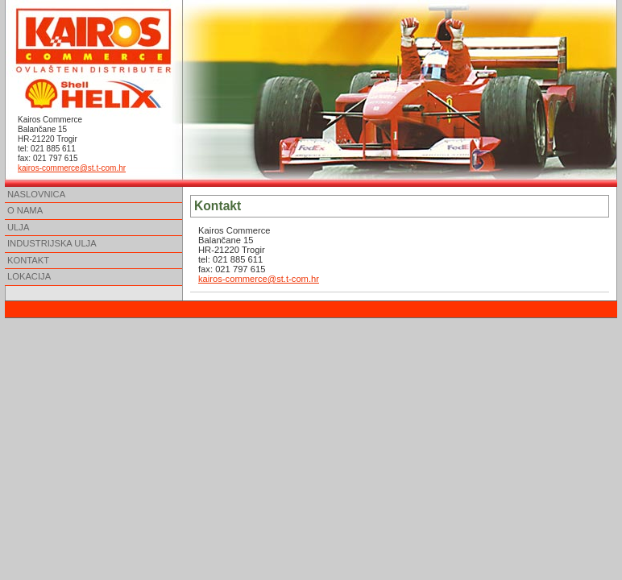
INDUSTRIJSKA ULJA (52, 243)
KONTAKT (28, 260)
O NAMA (25, 210)
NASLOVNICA (36, 194)
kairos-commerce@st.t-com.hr (72, 168)
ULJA (18, 227)
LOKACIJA (29, 276)
